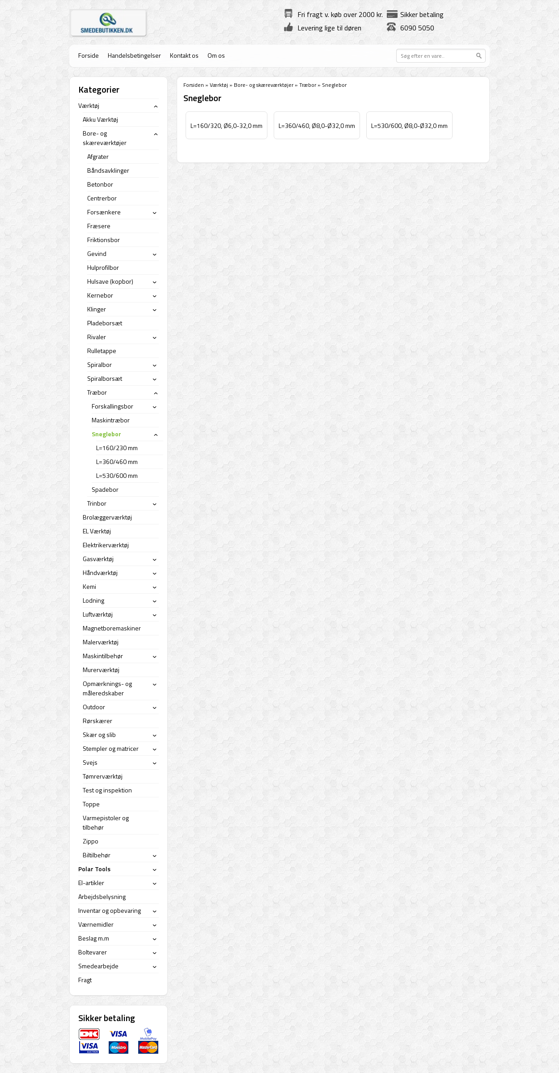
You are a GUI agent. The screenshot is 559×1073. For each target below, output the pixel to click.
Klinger (96, 309)
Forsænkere (104, 212)
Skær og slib (99, 734)
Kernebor (100, 295)
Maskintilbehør (103, 655)
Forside (88, 55)
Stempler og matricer (111, 748)
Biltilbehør (96, 855)
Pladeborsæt (104, 323)
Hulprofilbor (103, 267)
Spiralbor (99, 364)
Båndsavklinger (108, 170)
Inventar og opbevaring (109, 910)
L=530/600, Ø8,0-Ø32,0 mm (409, 125)
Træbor (307, 85)
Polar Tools (94, 868)
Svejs (90, 762)
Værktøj (219, 85)
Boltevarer (92, 952)
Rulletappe (101, 350)
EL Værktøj (97, 531)
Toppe (91, 804)
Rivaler (96, 336)
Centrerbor (102, 198)
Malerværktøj (101, 642)
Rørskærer (97, 720)
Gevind (96, 253)
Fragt (85, 979)
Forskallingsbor (112, 406)
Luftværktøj (98, 614)
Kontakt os (184, 55)
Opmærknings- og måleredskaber (107, 688)
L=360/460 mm (117, 461)
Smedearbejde (98, 966)
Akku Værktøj (100, 119)
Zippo (90, 841)
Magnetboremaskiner (112, 628)
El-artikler (91, 882)
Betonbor (100, 184)
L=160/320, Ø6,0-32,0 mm (227, 125)
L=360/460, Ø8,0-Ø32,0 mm (317, 125)
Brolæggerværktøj (107, 517)
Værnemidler (96, 924)
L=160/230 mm (117, 447)
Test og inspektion (107, 790)
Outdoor (94, 706)
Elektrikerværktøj (106, 544)
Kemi (89, 586)
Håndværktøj (100, 572)
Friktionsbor (103, 239)
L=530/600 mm (117, 475)
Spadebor (105, 489)
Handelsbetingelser (134, 55)
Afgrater (98, 156)
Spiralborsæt (104, 378)
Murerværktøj (101, 669)
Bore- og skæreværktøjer (263, 85)
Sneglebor (106, 434)
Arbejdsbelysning (102, 896)
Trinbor (96, 503)
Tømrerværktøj (103, 776)
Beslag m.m (93, 938)
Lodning (93, 600)
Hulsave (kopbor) (110, 281)
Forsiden (193, 85)
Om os (216, 55)
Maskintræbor (111, 420)
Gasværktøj (98, 558)
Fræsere (98, 225)
